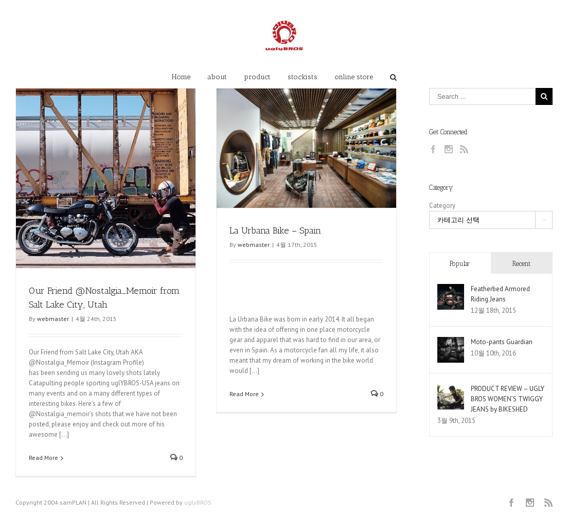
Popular (460, 264)
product (257, 77)
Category (442, 205)
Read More (43, 457)
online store (353, 77)
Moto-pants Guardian (501, 341)
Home (181, 77)
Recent (521, 264)
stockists (302, 77)
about (217, 77)
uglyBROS (197, 502)
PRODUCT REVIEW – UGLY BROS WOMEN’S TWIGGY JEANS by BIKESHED (507, 399)
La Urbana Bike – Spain (275, 230)
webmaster (53, 319)
